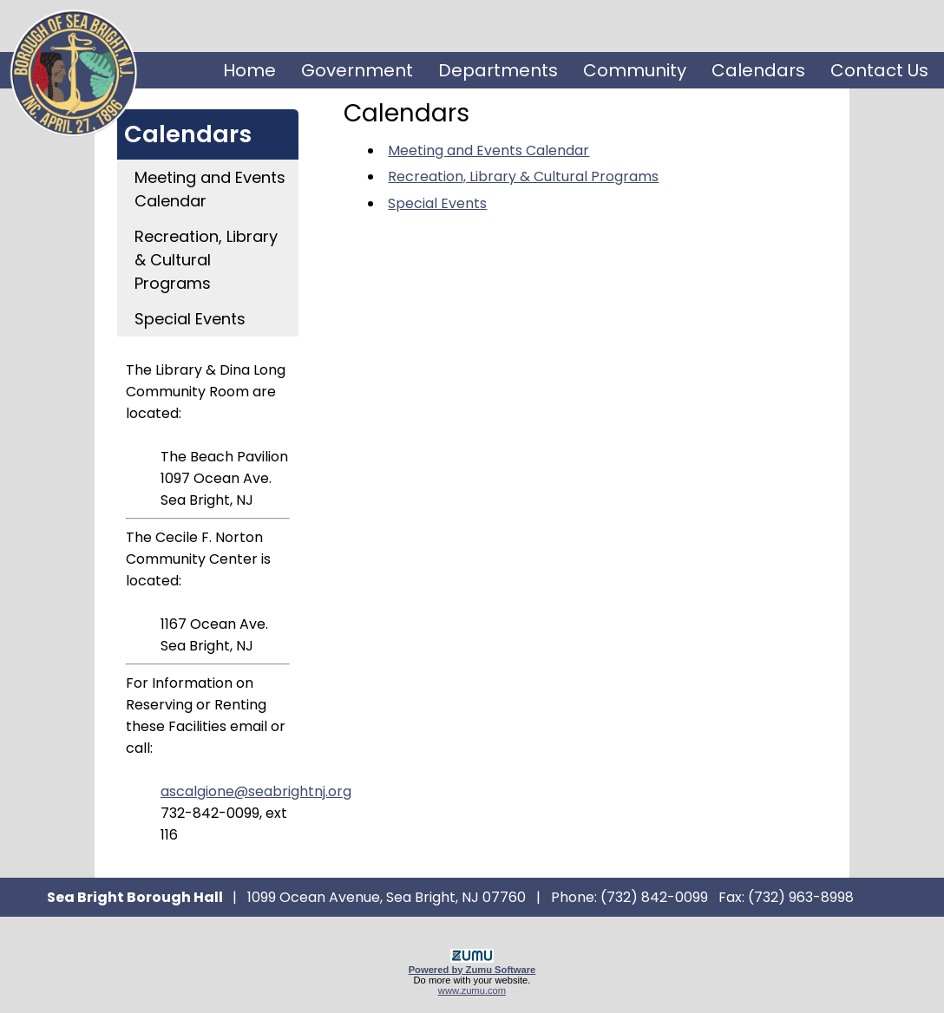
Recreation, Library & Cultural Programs (206, 259)
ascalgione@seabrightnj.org (256, 791)
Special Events (190, 319)
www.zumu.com (472, 990)
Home (249, 70)
